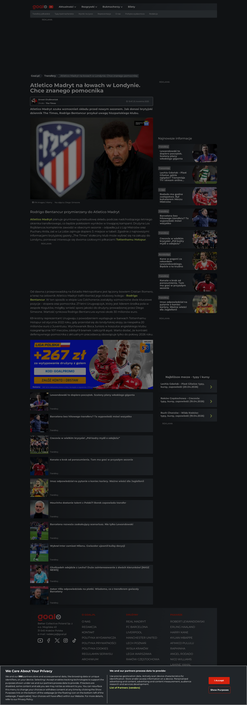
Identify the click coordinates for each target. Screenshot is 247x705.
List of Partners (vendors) (125, 687)
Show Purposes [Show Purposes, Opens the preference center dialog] (219, 689)
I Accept (219, 680)
